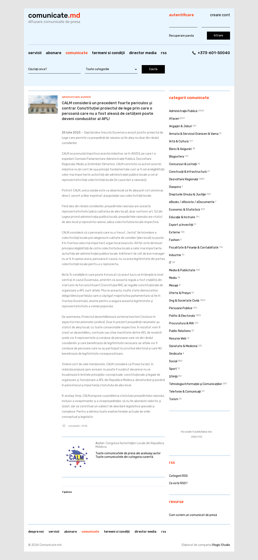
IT (170, 263)
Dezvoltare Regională (183, 179)
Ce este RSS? (178, 483)
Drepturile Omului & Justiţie (187, 194)
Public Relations (180, 331)
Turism (173, 399)
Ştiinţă (173, 376)
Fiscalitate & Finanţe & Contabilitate (194, 247)
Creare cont (220, 15)
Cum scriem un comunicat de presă (193, 515)
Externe (174, 232)
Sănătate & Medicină (183, 346)
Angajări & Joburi (180, 126)
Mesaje (173, 285)
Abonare (53, 53)
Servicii (35, 53)
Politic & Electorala (182, 316)
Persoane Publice (180, 308)
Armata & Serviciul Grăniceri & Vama (193, 134)
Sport (173, 369)
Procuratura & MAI (181, 323)
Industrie (175, 255)
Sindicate (175, 354)
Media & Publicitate (182, 270)
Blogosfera (176, 156)
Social (173, 361)
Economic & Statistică (184, 209)
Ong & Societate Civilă (184, 300)
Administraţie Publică (76, 96)
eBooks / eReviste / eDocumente (191, 202)
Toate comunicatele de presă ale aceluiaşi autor (128, 453)
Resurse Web (177, 338)
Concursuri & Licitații (183, 164)
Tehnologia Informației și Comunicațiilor (195, 384)
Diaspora (175, 187)
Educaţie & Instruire (182, 217)
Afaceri (174, 118)
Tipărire (67, 492)
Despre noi (36, 531)
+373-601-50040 (214, 53)
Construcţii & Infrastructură (188, 172)
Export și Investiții (181, 225)
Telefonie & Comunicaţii (185, 391)
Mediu (173, 278)
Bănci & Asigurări (180, 149)
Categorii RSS (178, 476)
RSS (164, 53)
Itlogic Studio (221, 545)
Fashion (174, 240)
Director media (143, 53)
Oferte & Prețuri (180, 293)
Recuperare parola (181, 35)
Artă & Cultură (179, 141)
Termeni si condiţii (108, 53)
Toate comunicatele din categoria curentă (124, 457)
